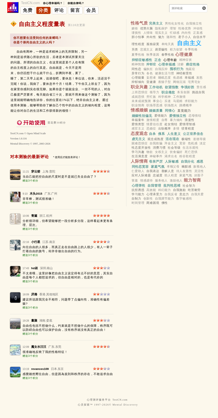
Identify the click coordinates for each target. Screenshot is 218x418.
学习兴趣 (138, 152)
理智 (173, 28)
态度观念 (139, 133)
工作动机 (156, 87)
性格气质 (139, 23)
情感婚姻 (139, 110)
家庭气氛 (158, 166)
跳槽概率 (185, 105)
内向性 (186, 32)
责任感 (201, 87)
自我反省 (170, 194)
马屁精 (178, 101)
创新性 (148, 198)
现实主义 (161, 32)
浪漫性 (189, 120)
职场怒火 (170, 105)
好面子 (199, 175)
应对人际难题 (141, 175)
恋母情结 (195, 115)
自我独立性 (194, 23)
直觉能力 (184, 110)
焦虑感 (178, 77)
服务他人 (161, 180)
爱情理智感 (187, 124)
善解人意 (167, 171)
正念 (157, 59)
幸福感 (189, 77)
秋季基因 (152, 54)
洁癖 (180, 64)
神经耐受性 (184, 73)
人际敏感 (172, 161)
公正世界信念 (193, 134)
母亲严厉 (156, 161)
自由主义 (189, 43)
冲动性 (198, 28)
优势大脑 (146, 28)
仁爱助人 (138, 171)
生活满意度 (139, 156)
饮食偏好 (176, 152)
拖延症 (190, 69)
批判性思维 (172, 185)
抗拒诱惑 (138, 190)
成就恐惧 (138, 96)
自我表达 (152, 171)
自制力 (136, 198)
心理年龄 (170, 59)
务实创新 (183, 92)
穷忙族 (151, 96)
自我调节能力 (164, 198)
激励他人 (176, 180)
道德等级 (199, 139)
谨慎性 (136, 32)
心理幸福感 (166, 64)
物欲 (149, 152)
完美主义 (156, 23)
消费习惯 (159, 147)
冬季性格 (191, 49)
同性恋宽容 (140, 166)
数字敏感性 (184, 198)
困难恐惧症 (139, 143)
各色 (149, 73)
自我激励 (179, 190)
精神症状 (185, 59)
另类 (135, 49)
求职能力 (191, 101)
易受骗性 (161, 49)
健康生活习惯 (164, 73)
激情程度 (152, 120)
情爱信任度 (154, 124)
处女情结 (170, 124)
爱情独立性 (177, 115)
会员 (91, 10)
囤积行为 (177, 69)
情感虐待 (146, 180)
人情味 (148, 32)
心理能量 (138, 77)
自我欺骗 (156, 143)
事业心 (158, 101)
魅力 (161, 37)
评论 (59, 10)
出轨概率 (164, 128)
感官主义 (138, 128)
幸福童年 (138, 120)
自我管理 (154, 185)
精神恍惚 (138, 64)
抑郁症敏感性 (142, 59)
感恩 (200, 161)
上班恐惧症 (139, 92)
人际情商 (139, 161)
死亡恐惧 (191, 152)
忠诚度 (158, 175)
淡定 (203, 143)
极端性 (186, 139)
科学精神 (164, 96)
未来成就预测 (141, 101)
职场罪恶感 (154, 105)
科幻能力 (164, 190)
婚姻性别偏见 (142, 115)
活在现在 (172, 139)
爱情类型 (138, 124)
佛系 (161, 134)
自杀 (152, 134)
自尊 (164, 120)
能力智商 (192, 180)
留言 (75, 10)
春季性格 (167, 54)
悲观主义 (146, 49)
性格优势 (184, 28)
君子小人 (184, 37)
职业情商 (138, 105)
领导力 (154, 92)
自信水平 (199, 37)
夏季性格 (138, 54)
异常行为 (138, 73)
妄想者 (151, 77)
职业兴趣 (139, 87)
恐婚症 (151, 128)
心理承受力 (154, 194)
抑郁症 (151, 64)
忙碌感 (175, 32)
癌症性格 (193, 64)
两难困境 (152, 203)
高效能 (151, 190)
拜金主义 (170, 143)
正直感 (198, 32)
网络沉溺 (179, 82)
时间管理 (138, 203)
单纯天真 (167, 44)
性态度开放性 (141, 147)
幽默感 (186, 166)
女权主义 (161, 152)
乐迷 (167, 101)
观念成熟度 (155, 139)
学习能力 (138, 194)
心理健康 (184, 54)
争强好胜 (188, 87)
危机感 (193, 143)
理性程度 (138, 44)
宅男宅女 (194, 82)
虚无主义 (139, 139)
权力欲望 (176, 49)
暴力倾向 (176, 120)
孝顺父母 (173, 166)
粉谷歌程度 (187, 156)
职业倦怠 (168, 92)
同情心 (170, 110)
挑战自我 (198, 92)
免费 (28, 10)
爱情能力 (160, 115)
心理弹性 (139, 185)
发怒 (199, 77)
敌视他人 (199, 166)
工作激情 (179, 96)
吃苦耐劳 (194, 190)
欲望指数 (172, 87)
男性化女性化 (174, 23)
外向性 (151, 37)
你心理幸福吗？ (53, 3)
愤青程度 (187, 128)
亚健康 (151, 82)
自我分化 (188, 161)
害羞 (135, 180)
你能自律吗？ (76, 3)
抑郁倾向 (138, 82)
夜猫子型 (164, 82)
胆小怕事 (138, 37)
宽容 (182, 143)
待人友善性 (184, 171)
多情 (176, 128)
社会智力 (189, 185)
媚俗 (135, 28)
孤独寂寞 (152, 44)
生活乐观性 (190, 147)
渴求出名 (170, 156)
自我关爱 (197, 194)
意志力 (184, 194)
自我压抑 (161, 69)
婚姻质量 (156, 110)
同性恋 (136, 69)
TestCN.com (119, 399)
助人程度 (170, 175)
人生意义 (174, 134)
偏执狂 (148, 69)
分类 (43, 10)
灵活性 (199, 171)
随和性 (171, 37)
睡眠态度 (164, 77)
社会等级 (174, 147)
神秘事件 (156, 156)
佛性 (164, 203)
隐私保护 (161, 28)
